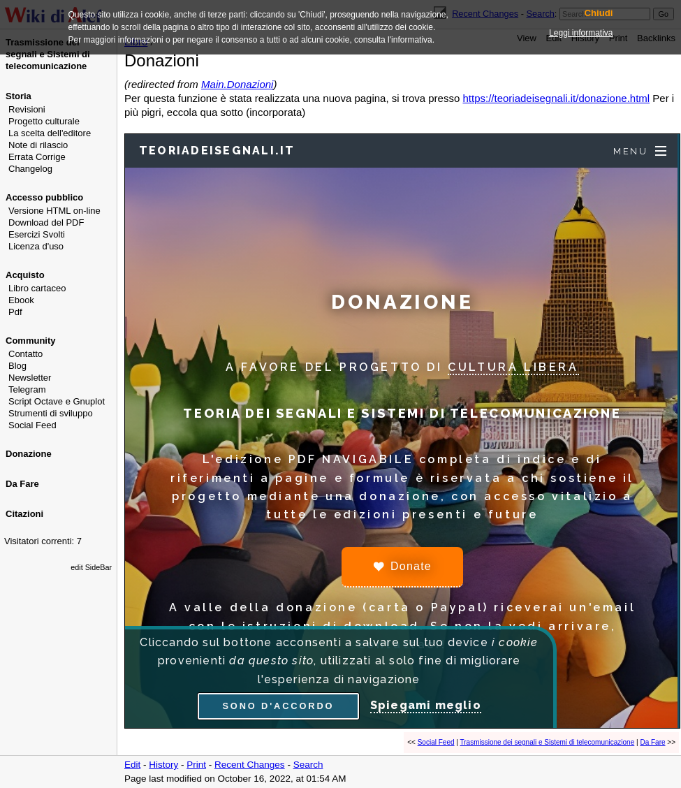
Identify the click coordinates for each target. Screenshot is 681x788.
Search (308, 764)
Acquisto (25, 275)
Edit (132, 764)
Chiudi (598, 13)
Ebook (21, 300)
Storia (18, 96)
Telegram (26, 389)
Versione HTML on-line (54, 210)
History (163, 764)
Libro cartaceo (37, 288)
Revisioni (26, 109)
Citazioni (24, 514)
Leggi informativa (581, 33)
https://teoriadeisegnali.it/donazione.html (556, 98)
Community (31, 340)
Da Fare (22, 484)
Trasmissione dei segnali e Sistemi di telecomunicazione (547, 742)
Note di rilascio (38, 145)
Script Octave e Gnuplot (56, 401)
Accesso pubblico (44, 197)
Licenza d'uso (36, 246)
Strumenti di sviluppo (50, 413)
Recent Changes (249, 764)
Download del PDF (46, 222)
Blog (17, 365)
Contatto (25, 354)
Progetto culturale (44, 121)
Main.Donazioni (237, 84)
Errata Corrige (37, 157)
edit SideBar (91, 567)
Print (196, 764)
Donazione (29, 453)
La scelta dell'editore (49, 133)
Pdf (15, 312)
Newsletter (29, 377)
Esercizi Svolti (36, 234)
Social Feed (32, 425)
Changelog (30, 168)
